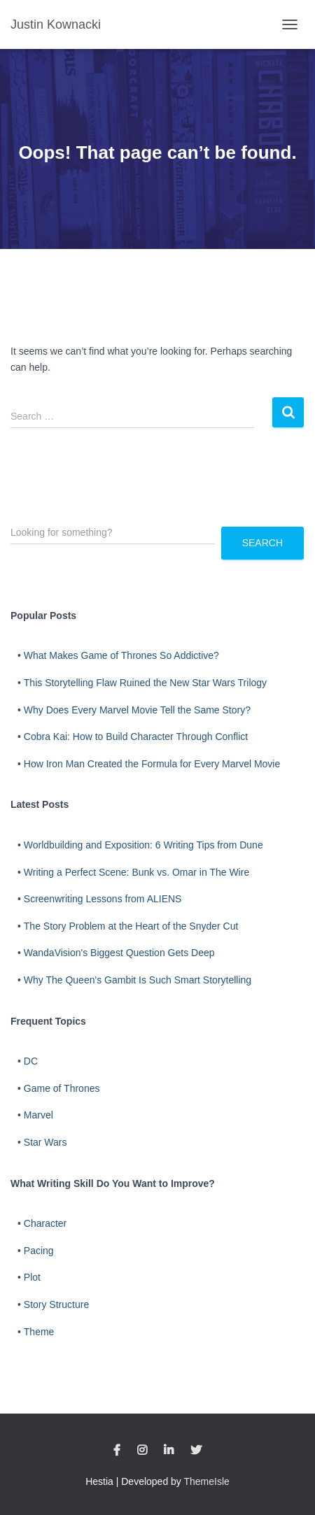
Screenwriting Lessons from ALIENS (103, 898)
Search (262, 542)
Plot (32, 1277)
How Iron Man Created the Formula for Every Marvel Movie (152, 763)
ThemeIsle (207, 1481)
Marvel (38, 1115)
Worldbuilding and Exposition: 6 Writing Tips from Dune (143, 845)
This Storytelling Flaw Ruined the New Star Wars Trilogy (145, 682)
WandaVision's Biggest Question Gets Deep (119, 952)
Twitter (196, 1451)
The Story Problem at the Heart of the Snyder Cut (131, 926)
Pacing (39, 1250)
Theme (39, 1331)
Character (45, 1223)
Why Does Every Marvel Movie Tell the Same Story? (137, 710)
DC (31, 1061)
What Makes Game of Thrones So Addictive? (121, 655)
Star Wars (45, 1142)
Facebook (116, 1451)
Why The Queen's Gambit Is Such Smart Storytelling (137, 980)
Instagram (142, 1451)
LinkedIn (169, 1451)
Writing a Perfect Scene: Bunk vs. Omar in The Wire (136, 872)
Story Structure (56, 1304)
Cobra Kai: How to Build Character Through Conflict (136, 736)
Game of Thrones (62, 1088)
